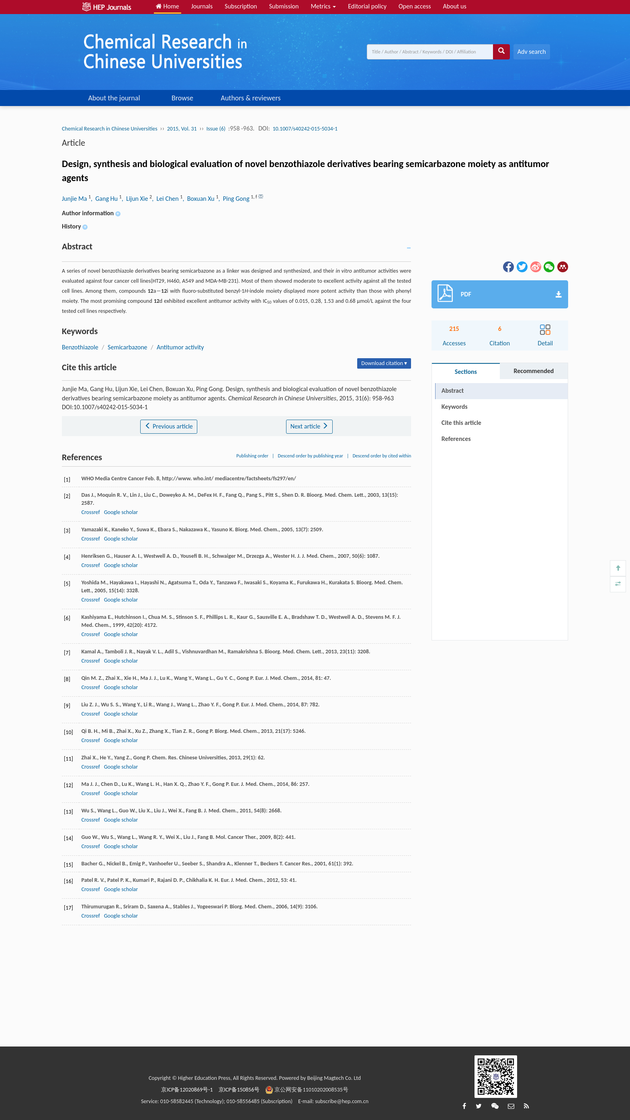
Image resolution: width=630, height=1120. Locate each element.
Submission (284, 6)
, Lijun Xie (135, 198)
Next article (309, 426)
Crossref (90, 512)
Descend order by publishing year (310, 456)
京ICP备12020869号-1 (187, 1089)
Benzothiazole (80, 347)
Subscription (241, 6)
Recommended (533, 371)
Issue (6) (216, 128)
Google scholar (121, 512)
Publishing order (252, 456)
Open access (415, 6)
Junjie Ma (75, 198)
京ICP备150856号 (239, 1089)
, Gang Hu (105, 198)
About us (454, 6)
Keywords (455, 406)
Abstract (453, 390)
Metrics (323, 6)
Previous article (168, 426)
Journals (202, 6)
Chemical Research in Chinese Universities (110, 128)
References (456, 439)
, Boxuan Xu (199, 198)
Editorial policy (367, 6)
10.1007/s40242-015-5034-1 (305, 128)
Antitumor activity (180, 347)
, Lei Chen (166, 198)
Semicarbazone (127, 347)
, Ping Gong (234, 198)
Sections (466, 371)
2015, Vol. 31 (182, 128)
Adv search (532, 51)
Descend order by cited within (382, 456)
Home (167, 6)
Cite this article (461, 422)
